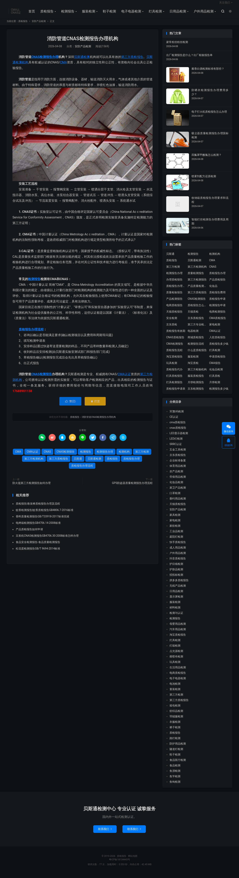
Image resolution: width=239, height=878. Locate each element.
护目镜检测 (176, 567)
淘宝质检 (193, 367)
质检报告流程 (174, 354)
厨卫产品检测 (178, 491)
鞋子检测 (108, 14)
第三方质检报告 (132, 61)
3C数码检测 (177, 415)
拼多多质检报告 (179, 584)
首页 (31, 14)
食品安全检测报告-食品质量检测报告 (38, 546)
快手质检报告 (178, 546)
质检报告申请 (217, 302)
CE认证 (174, 420)
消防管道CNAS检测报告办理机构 (82, 43)
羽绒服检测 (176, 720)
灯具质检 (214, 379)
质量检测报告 (196, 277)
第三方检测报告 (197, 283)
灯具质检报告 (174, 379)
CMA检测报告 (174, 347)
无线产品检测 (178, 589)
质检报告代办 (174, 373)
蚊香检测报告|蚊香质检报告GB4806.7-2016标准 (44, 514)
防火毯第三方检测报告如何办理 (31, 486)
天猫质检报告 (174, 315)
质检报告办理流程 (31, 333)
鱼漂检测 (175, 774)
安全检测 (171, 322)
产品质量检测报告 (197, 290)
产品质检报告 (217, 283)
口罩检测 (175, 497)
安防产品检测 (39, 25)
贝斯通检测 (82, 61)
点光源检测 (176, 654)
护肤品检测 (176, 573)
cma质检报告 (178, 426)
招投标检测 (176, 578)
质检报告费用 (217, 296)
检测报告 (67, 14)
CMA (63, 66)
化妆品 (213, 290)
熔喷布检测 (176, 660)
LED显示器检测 (179, 437)
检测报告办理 (49, 61)
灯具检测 (154, 14)
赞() (70, 405)
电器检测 (193, 334)
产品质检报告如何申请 (29, 533)
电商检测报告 (217, 315)
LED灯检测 (176, 442)
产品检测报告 (174, 302)
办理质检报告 (174, 283)
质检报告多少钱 (218, 347)
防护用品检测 (178, 747)
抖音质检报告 (178, 562)
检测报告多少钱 (218, 392)
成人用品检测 (178, 551)
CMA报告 (215, 367)
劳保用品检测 (178, 480)
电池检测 (175, 687)
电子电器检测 (131, 14)
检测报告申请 (217, 309)
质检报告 (46, 14)
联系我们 (105, 832)
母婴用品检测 (178, 627)
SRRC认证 (176, 448)
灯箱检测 (175, 649)
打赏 (95, 405)
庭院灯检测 (176, 540)
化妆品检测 (216, 373)
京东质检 (171, 328)
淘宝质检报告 (174, 360)
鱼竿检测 (175, 780)
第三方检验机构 (197, 373)
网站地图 (132, 860)
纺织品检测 (176, 714)
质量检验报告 (174, 296)
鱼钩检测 (175, 785)
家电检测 (214, 328)
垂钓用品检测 (178, 502)
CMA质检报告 (217, 322)
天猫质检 (193, 315)
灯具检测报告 (174, 386)
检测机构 (22, 66)
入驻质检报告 (217, 341)
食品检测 (175, 769)
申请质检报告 (217, 360)
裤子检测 (175, 731)
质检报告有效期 (175, 334)
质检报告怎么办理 (197, 309)
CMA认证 (124, 378)
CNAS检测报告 (41, 378)
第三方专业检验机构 (197, 328)
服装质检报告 (196, 379)
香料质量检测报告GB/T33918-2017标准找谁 (42, 520)
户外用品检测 (203, 14)
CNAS (35, 61)
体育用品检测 (178, 469)
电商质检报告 (174, 309)
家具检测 (175, 518)
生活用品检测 (178, 671)
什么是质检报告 (197, 354)
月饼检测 (214, 386)
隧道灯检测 (176, 752)
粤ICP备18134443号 (119, 863)
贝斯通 (78, 462)
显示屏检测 (176, 600)
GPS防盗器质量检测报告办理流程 (132, 486)
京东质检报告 (196, 322)
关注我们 (224, 5)
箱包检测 (175, 709)
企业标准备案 (178, 464)
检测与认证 (176, 616)
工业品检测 (176, 535)
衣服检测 (175, 725)
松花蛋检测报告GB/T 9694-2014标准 (38, 552)
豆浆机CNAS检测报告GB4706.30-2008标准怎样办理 (47, 539)
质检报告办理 (131, 462)
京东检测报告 (196, 392)
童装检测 (175, 693)
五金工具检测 (178, 453)
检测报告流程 (196, 347)
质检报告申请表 (175, 392)
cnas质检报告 (178, 431)
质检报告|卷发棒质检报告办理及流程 (38, 507)
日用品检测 (177, 14)
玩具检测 (171, 367)
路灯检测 (175, 742)
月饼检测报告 (196, 386)
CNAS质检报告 (175, 341)
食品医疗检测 (178, 763)
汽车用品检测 (178, 633)
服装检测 (88, 14)
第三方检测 (142, 455)
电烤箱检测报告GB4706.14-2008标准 (38, 526)
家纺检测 (175, 529)
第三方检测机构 (33, 462)
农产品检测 (176, 475)
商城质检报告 (196, 341)
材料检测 (175, 611)
